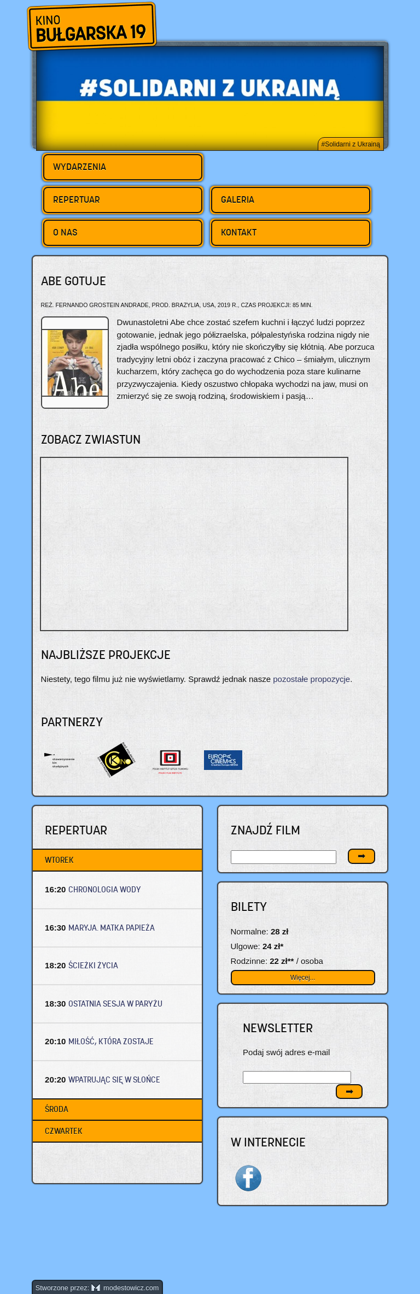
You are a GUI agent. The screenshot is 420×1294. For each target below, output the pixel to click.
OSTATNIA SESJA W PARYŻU (115, 1003)
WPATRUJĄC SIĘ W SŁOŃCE (114, 1079)
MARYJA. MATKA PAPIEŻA (111, 927)
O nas (65, 232)
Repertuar (76, 199)
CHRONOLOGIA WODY (104, 889)
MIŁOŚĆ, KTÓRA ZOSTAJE (111, 1041)
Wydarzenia (79, 166)
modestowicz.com (125, 1288)
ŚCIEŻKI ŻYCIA (93, 965)
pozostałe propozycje (311, 679)
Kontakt (238, 232)
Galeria (237, 199)
